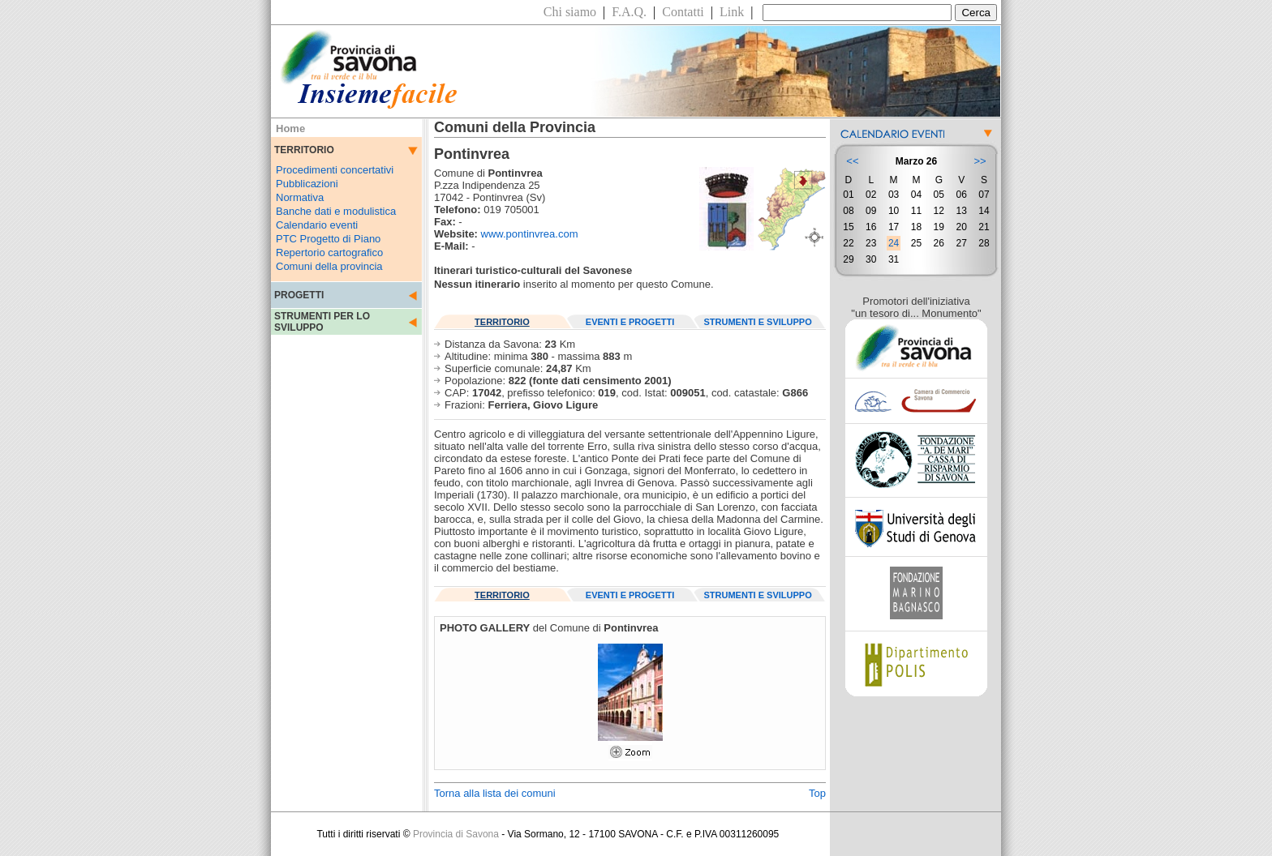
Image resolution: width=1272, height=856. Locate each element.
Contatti (683, 12)
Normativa (300, 197)
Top (817, 793)
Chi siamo (570, 12)
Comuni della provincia (329, 266)
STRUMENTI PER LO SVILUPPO (322, 321)
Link (732, 12)
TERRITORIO (502, 322)
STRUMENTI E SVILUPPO (758, 322)
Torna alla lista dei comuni (495, 793)
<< (852, 161)
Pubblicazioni (307, 184)
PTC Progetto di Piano (328, 239)
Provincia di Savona (456, 834)
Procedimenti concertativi (334, 170)
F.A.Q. (629, 12)
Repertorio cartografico (329, 252)
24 (893, 243)
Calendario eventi (317, 225)
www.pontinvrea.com (529, 234)
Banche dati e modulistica (336, 211)
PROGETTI (299, 295)
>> (979, 161)
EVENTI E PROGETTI (630, 322)
